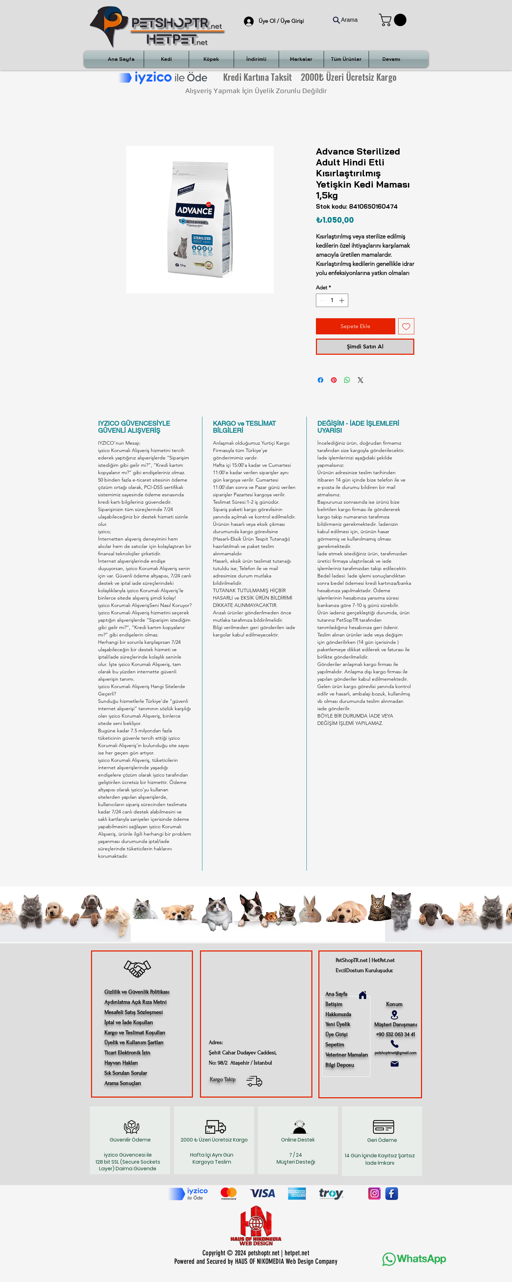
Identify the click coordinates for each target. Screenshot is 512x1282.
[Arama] (345, 20)
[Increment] (342, 300)
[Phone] (394, 1043)
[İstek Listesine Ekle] (406, 326)
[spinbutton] (332, 300)
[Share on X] (360, 380)
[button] (394, 20)
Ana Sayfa (336, 994)
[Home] (362, 995)
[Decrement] (321, 300)
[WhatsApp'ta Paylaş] (347, 380)
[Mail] (394, 1063)
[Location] (394, 1014)
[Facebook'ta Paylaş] (320, 380)
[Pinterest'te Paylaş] (334, 380)
